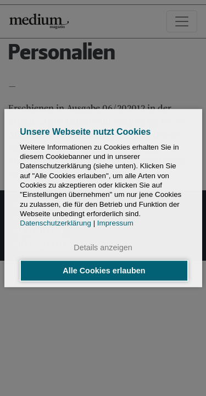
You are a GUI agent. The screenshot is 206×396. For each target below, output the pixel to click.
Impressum (115, 223)
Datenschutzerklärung (55, 223)
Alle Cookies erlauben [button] (104, 270)
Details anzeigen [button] (103, 248)
